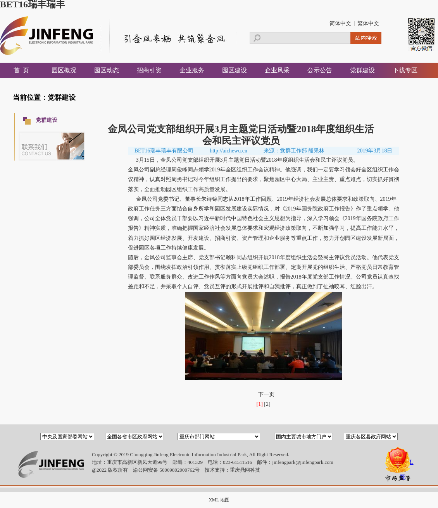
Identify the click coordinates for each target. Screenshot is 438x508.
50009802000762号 (179, 470)
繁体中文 (368, 23)
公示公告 (319, 70)
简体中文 (340, 23)
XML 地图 (219, 500)
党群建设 (362, 70)
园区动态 (106, 70)
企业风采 (277, 70)
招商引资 (149, 70)
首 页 (21, 70)
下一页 (266, 394)
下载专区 (405, 70)
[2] (267, 404)
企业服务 (191, 70)
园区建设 (234, 70)
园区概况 (64, 70)
